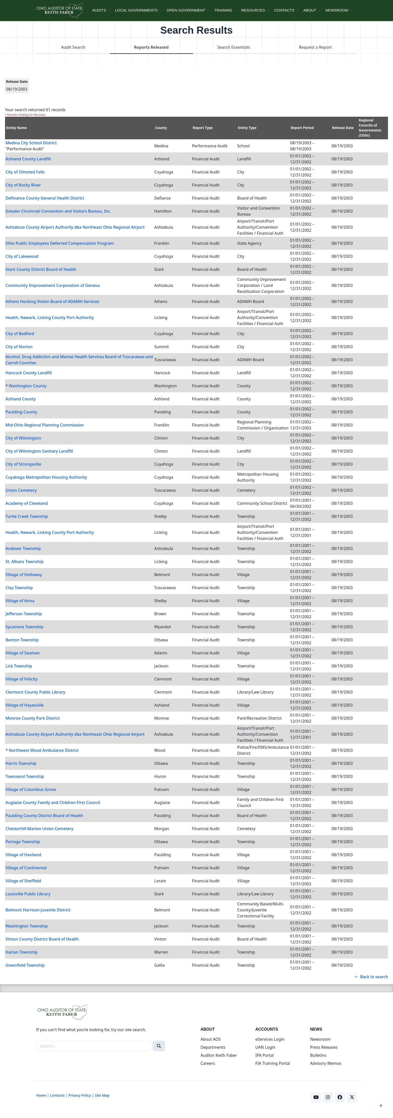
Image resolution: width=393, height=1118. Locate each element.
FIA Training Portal (272, 1063)
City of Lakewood (22, 256)
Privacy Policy (79, 1095)
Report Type (203, 128)
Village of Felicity (22, 679)
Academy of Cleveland (27, 503)
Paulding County (21, 412)
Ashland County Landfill (28, 159)
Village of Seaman (23, 653)
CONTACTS (284, 10)
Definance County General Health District (45, 198)
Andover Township (23, 548)
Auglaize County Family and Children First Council (53, 802)
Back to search (371, 976)
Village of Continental (26, 868)
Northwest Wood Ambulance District (44, 750)
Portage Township (23, 841)
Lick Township (19, 666)
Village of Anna (20, 600)
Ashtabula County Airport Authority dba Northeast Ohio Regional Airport (75, 227)
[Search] (159, 1046)
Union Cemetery (21, 490)
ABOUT (309, 10)
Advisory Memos (325, 1063)
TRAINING (223, 10)
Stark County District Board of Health (41, 269)
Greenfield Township (25, 965)
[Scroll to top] (381, 1106)
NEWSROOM (336, 10)
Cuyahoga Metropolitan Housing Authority (46, 477)
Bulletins (318, 1055)
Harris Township (21, 763)
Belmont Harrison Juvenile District (38, 910)
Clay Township (19, 587)
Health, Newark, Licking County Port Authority (50, 317)
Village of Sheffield (23, 881)
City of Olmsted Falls (25, 172)
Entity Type (247, 128)
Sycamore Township (24, 627)
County (161, 128)
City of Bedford (20, 333)
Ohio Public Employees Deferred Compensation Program (60, 243)
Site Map (102, 1095)
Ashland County (21, 399)
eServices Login (269, 1039)
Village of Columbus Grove (31, 789)
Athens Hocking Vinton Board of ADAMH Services (52, 301)
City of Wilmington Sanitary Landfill (39, 451)
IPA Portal (264, 1055)
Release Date (343, 128)
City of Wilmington (23, 438)
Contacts (57, 1095)
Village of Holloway (24, 574)
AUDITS (99, 10)
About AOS (211, 1039)
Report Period (302, 128)
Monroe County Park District (33, 718)
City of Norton (19, 346)
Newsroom (320, 1039)
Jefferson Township (24, 613)
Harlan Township (22, 952)
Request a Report (315, 47)
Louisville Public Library (28, 894)
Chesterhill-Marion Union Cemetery (39, 828)
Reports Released (151, 47)
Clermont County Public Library (35, 692)
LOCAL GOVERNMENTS (136, 10)
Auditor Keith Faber (219, 1055)
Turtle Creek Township (27, 516)
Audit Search (73, 47)
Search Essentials (233, 47)
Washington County (28, 386)
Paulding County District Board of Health (44, 815)
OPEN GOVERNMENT (186, 10)
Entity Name (16, 128)
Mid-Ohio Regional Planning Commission (45, 425)
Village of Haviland (23, 854)
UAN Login (265, 1047)
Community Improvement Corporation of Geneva (53, 285)
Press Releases (324, 1047)
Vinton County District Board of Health (42, 939)
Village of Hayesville (25, 705)
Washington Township (27, 926)
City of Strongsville (23, 464)
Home (41, 1095)
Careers (208, 1063)
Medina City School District (31, 143)
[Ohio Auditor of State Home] (59, 10)
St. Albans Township (25, 561)
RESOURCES (253, 10)
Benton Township (22, 640)
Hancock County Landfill (29, 373)
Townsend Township (25, 776)
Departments (213, 1047)
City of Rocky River (23, 185)
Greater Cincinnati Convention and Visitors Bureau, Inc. (58, 211)
